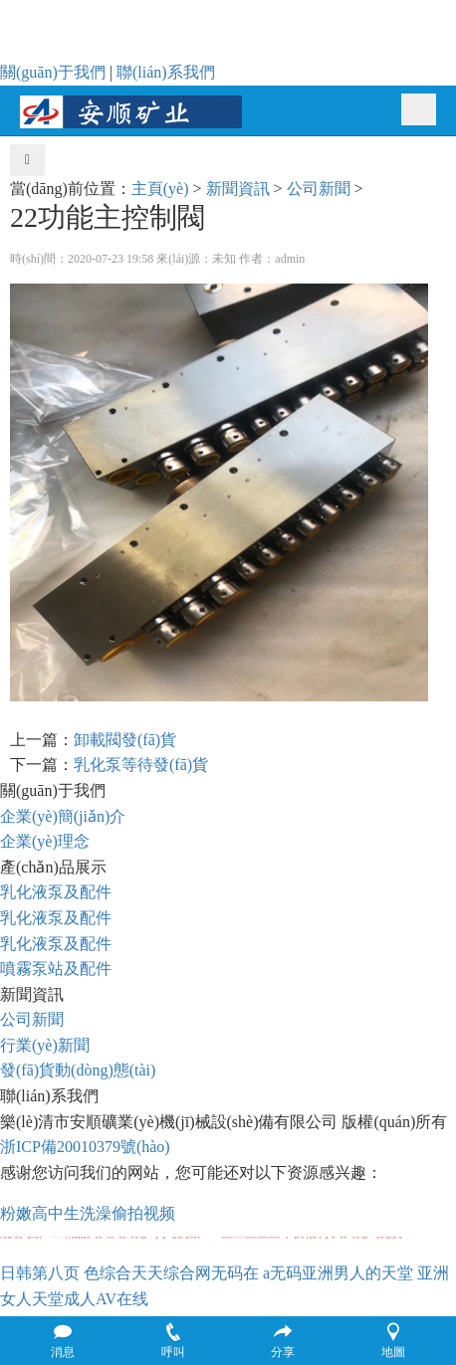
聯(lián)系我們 (165, 72)
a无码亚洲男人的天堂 (338, 1273)
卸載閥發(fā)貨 (125, 739)
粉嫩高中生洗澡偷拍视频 (87, 1213)
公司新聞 (318, 188)
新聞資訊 (238, 188)
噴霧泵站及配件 (56, 968)
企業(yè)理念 (45, 841)
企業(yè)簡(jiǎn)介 (62, 816)
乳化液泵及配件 (56, 891)
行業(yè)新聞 (45, 1045)
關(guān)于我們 (53, 72)
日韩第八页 (40, 1273)
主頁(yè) (160, 188)
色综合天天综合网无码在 (171, 1273)
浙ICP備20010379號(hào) (85, 1146)
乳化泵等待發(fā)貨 (141, 764)
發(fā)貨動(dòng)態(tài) (77, 1070)
